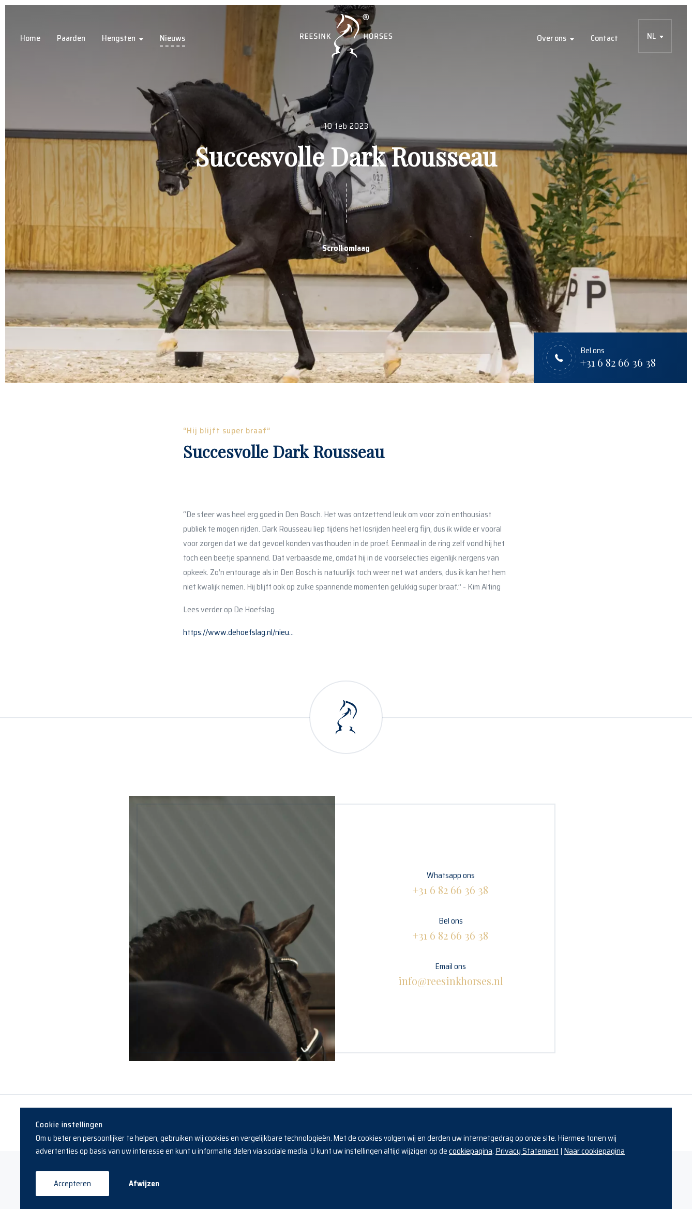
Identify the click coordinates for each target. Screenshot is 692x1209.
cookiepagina (470, 1150)
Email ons (450, 974)
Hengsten (119, 38)
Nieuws (172, 38)
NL (651, 35)
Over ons (551, 38)
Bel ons (450, 928)
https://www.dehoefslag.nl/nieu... (238, 632)
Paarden (71, 38)
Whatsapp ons (450, 883)
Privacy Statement (527, 1150)
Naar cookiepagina (594, 1150)
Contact (604, 38)
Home (30, 38)
